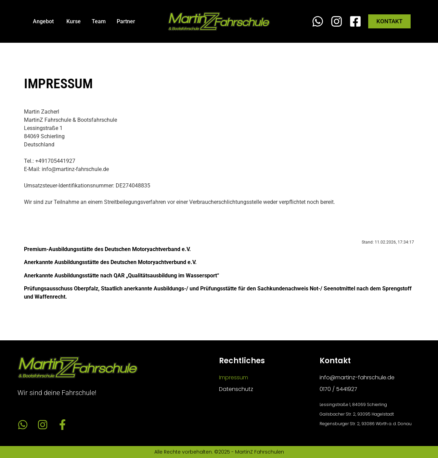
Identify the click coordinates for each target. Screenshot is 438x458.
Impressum (233, 377)
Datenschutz (236, 389)
